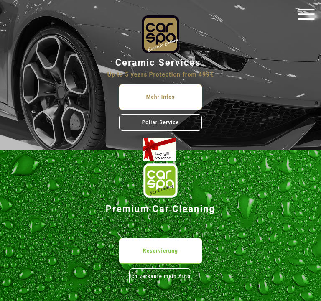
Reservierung (160, 251)
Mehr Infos (160, 97)
